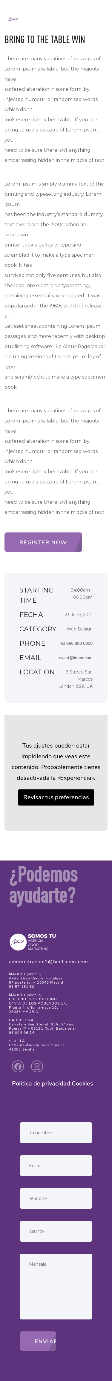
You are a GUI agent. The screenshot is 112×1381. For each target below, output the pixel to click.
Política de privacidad (41, 1084)
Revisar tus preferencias (56, 797)
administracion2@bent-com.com (48, 962)
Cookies (82, 1084)
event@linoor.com (76, 658)
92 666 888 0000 (76, 643)
